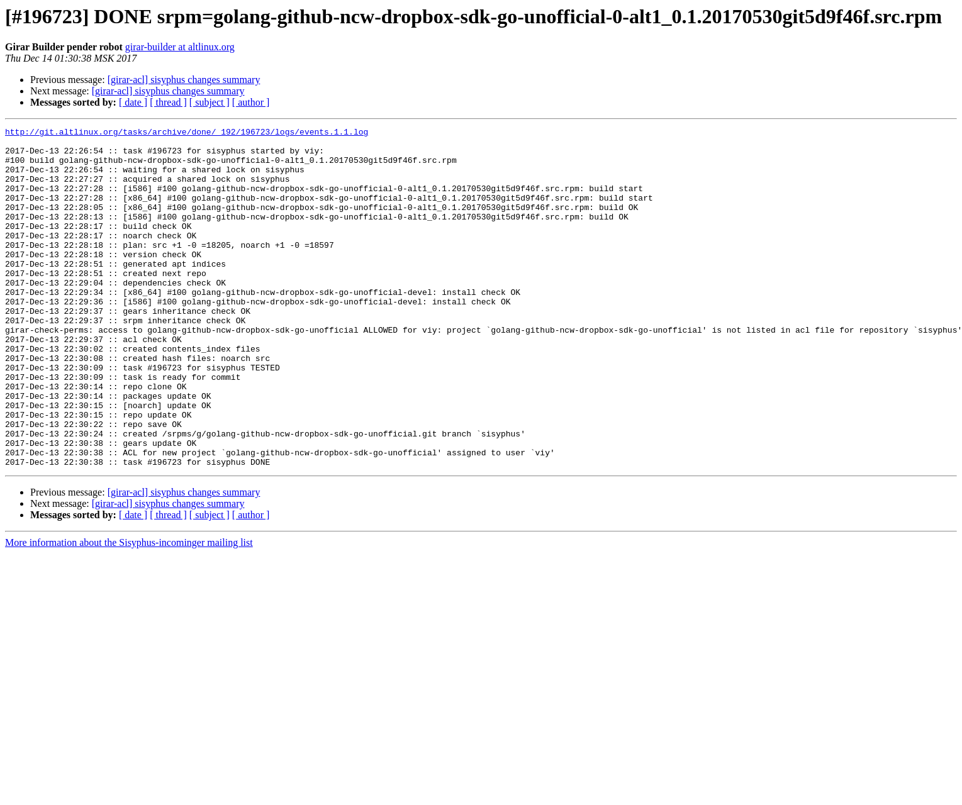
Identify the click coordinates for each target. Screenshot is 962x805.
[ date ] (133, 102)
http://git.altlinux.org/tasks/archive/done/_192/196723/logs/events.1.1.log (186, 133)
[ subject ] (209, 102)
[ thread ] (168, 102)
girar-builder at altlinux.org (180, 47)
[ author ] (251, 102)
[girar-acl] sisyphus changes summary (184, 79)
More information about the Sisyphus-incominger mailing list (129, 610)
